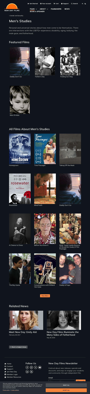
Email (51, 378)
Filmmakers (56, 9)
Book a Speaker (37, 11)
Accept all (66, 390)
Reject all (66, 385)
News (67, 9)
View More (45, 296)
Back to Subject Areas (18, 347)
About (43, 9)
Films (32, 9)
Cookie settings (15, 390)
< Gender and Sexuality (16, 15)
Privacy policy (6, 390)
